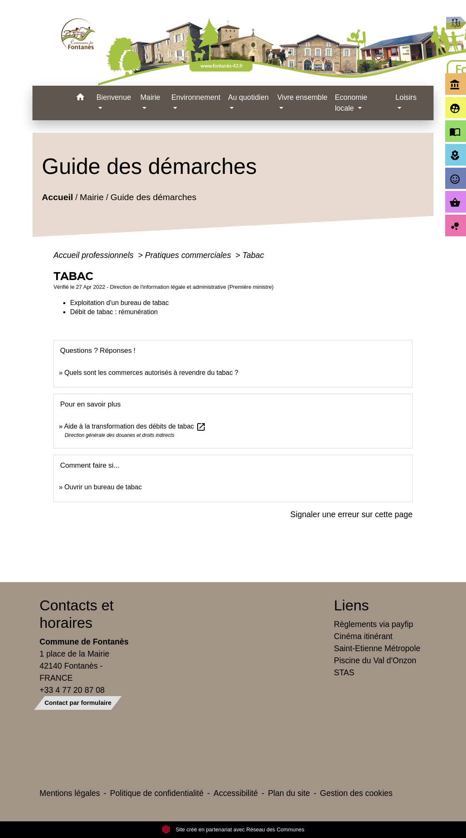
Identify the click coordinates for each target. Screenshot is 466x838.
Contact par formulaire (78, 702)
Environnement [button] (196, 97)
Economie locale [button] (351, 102)
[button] (80, 98)
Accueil (57, 197)
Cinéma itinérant (363, 636)
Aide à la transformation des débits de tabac (135, 426)
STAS (344, 672)
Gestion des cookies (356, 793)
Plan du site (289, 793)
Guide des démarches (154, 197)
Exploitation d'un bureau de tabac (119, 302)
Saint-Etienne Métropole (377, 648)
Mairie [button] (150, 97)
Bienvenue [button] (114, 97)
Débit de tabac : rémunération (114, 311)
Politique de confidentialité (156, 793)
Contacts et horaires (77, 614)
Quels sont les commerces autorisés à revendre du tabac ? (151, 372)
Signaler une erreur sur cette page (351, 514)
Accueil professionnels (94, 255)
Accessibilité (235, 793)
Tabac (253, 255)
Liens (351, 605)
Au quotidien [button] (248, 97)
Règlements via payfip (373, 624)
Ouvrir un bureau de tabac (103, 487)
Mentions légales (70, 793)
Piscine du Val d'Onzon (375, 660)
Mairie (92, 197)
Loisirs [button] (405, 97)
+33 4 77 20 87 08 (72, 689)
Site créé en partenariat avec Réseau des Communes (233, 829)
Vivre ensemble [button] (302, 97)
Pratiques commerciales (189, 255)
